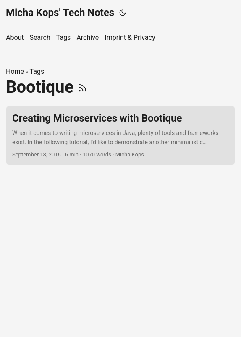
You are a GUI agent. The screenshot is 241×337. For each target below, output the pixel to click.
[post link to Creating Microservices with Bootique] (120, 135)
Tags (37, 71)
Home (15, 71)
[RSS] (82, 87)
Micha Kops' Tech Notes (60, 12)
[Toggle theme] (123, 12)
